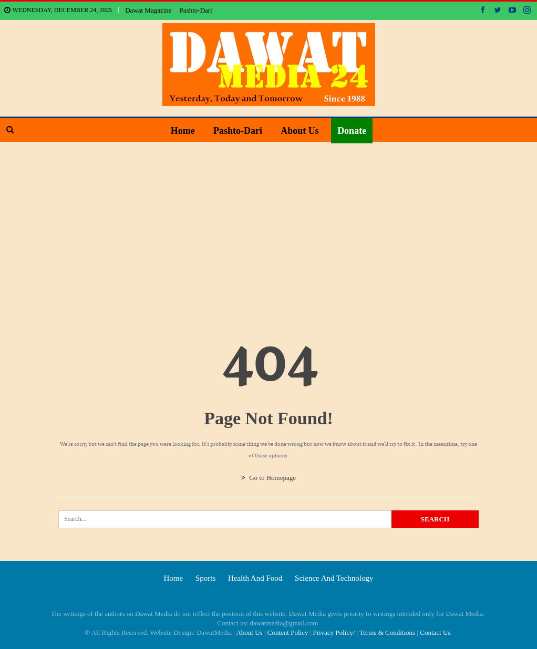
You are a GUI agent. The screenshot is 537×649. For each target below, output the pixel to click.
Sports (205, 578)
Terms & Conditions (387, 632)
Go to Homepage (268, 477)
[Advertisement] (268, 221)
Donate (351, 130)
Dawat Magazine (148, 10)
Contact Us (435, 632)
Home (183, 130)
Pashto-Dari (196, 10)
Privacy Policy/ (334, 632)
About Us (300, 130)
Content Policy (287, 632)
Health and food (255, 578)
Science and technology (334, 578)
